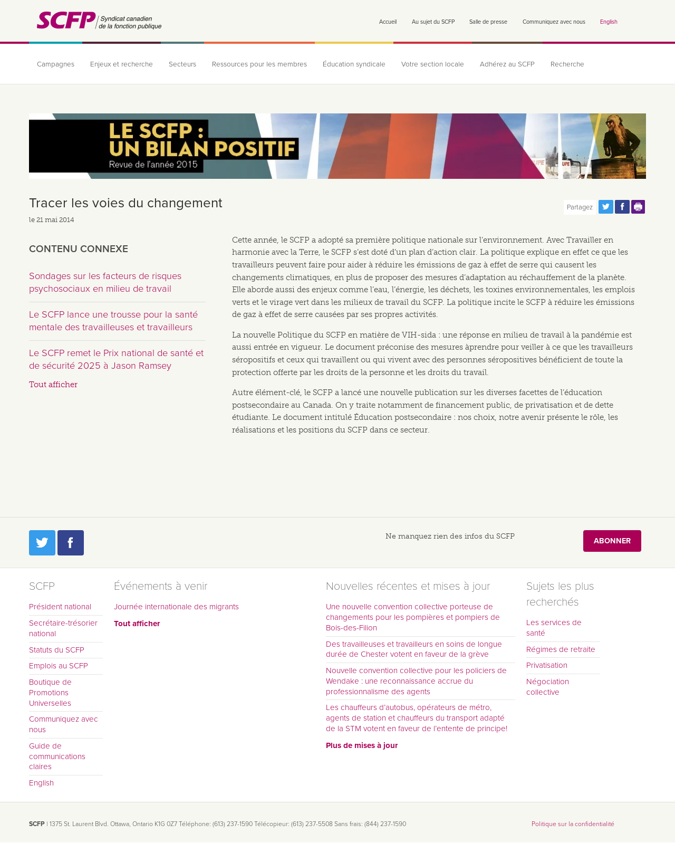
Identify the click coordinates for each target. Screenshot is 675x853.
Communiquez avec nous (554, 21)
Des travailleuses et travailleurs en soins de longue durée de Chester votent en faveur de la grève (414, 649)
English (609, 21)
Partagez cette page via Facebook (622, 207)
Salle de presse (488, 21)
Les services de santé (554, 628)
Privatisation (546, 665)
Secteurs (182, 64)
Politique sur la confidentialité (573, 824)
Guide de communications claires (57, 756)
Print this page (638, 207)
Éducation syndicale (354, 64)
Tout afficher (53, 384)
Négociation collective (547, 687)
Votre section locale (432, 64)
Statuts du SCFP (56, 650)
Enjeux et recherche (121, 64)
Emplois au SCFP (58, 665)
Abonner (612, 540)
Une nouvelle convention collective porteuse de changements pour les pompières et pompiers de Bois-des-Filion (413, 617)
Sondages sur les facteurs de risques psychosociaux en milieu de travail (105, 282)
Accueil (388, 21)
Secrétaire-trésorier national (63, 628)
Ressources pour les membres (259, 64)
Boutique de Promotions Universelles (50, 692)
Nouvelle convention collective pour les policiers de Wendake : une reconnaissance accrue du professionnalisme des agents (416, 681)
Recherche (567, 64)
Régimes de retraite (560, 649)
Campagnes (55, 64)
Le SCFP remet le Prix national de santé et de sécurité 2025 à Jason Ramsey (116, 359)
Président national (60, 606)
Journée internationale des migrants (176, 606)
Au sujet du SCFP (433, 21)
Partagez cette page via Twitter (606, 207)
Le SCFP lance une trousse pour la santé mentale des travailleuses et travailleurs (113, 321)
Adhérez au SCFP (507, 64)
